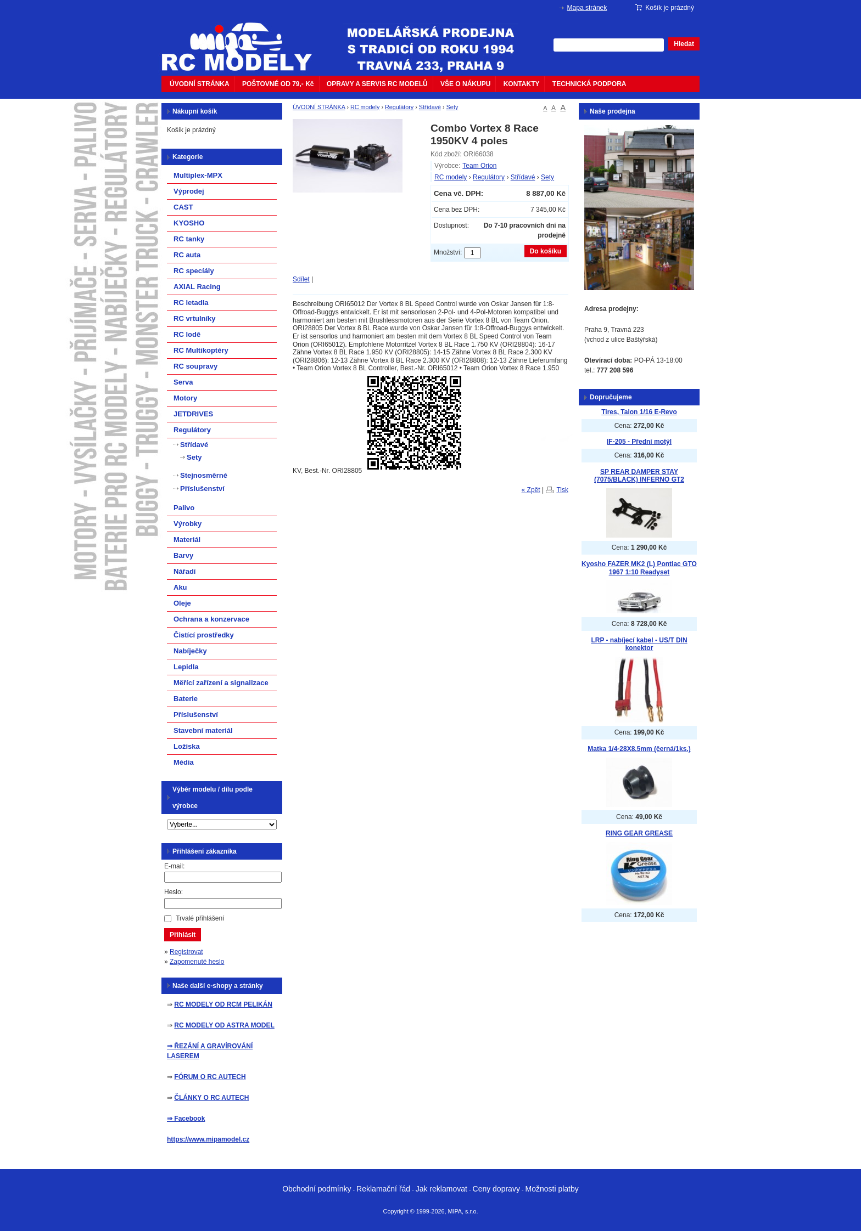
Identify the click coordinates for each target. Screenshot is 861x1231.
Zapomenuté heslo (197, 961)
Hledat (684, 44)
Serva (183, 382)
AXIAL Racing (197, 287)
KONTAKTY (522, 84)
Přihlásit (182, 935)
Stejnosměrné (203, 475)
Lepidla (186, 667)
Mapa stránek (587, 8)
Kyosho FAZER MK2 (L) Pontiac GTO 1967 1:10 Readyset (639, 568)
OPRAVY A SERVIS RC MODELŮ (377, 84)
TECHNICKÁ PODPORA (589, 84)
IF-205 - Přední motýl (639, 441)
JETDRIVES (193, 414)
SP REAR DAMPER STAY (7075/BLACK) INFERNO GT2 (639, 476)
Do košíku (545, 251)
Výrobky (188, 523)
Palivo (184, 508)
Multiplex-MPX (198, 175)
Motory (185, 398)
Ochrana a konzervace (211, 619)
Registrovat (186, 952)
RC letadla (191, 302)
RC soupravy (195, 366)
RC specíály (194, 271)
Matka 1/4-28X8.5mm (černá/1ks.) (639, 749)
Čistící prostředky (204, 635)
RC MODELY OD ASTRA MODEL (224, 1025)
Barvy (183, 555)
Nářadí (184, 571)
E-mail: (174, 866)
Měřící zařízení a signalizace (221, 683)
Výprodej (189, 191)
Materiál (187, 539)
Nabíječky (190, 651)
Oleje (182, 603)
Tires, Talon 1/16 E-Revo (639, 412)
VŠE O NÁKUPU (465, 84)
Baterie (186, 698)
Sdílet (301, 279)
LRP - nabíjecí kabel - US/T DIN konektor (639, 644)
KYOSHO (189, 223)
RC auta (187, 255)
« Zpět (531, 490)
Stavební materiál (203, 730)
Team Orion (479, 166)
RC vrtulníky (195, 318)
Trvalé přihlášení (200, 918)
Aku (180, 587)
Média (184, 762)
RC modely (364, 107)
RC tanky (189, 239)
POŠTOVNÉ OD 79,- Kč (278, 84)
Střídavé (430, 107)
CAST (183, 207)
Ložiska (187, 746)
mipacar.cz (243, 40)
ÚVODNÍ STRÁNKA (200, 84)
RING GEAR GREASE (639, 833)
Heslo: (173, 892)
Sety (452, 107)
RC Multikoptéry (201, 350)
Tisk (562, 490)
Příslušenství (202, 488)
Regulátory (399, 107)
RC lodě (187, 334)
